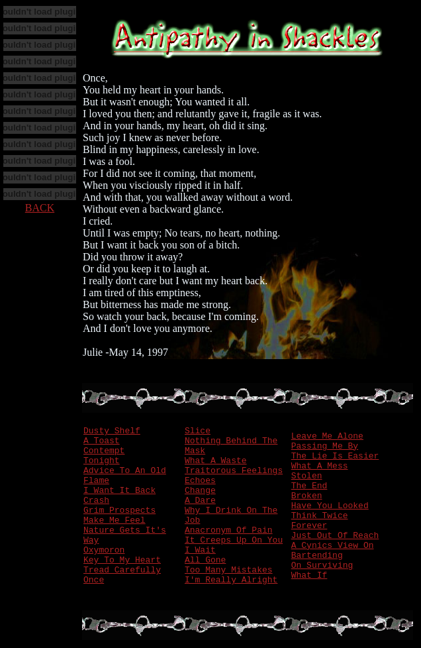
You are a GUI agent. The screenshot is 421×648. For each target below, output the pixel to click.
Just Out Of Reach (335, 536)
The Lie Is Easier (335, 456)
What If (309, 575)
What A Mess (319, 466)
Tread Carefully (122, 570)
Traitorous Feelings (234, 471)
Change (200, 491)
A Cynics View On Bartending (332, 551)
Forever (309, 526)
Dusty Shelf (111, 431)
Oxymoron (103, 550)
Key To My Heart (122, 560)
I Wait (200, 550)
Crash (96, 501)
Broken (306, 496)
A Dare (200, 501)
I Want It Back (119, 491)
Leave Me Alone (327, 436)
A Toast (101, 441)
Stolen (306, 476)
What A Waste (216, 461)
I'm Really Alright (231, 580)
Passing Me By (324, 446)
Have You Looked (330, 506)
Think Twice (319, 516)
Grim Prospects (119, 510)
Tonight (101, 461)
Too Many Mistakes (229, 570)
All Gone (205, 560)
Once (93, 580)
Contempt (103, 451)
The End (309, 486)
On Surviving (322, 565)
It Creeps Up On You (234, 540)
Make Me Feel (114, 520)
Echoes (200, 481)
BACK (39, 207)
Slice (197, 431)
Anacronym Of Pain (229, 530)
